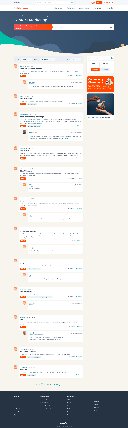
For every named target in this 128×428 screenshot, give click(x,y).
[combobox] (55, 2)
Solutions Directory (18, 411)
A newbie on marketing (34, 126)
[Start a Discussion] (93, 2)
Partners (69, 414)
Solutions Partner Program (46, 405)
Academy (16, 405)
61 (54, 384)
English (16, 2)
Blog (15, 414)
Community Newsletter (46, 408)
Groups (96, 404)
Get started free (108, 2)
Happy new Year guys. (28, 351)
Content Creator (32, 104)
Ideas (95, 410)
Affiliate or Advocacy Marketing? (32, 117)
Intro (22, 201)
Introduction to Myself (28, 231)
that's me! (23, 370)
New (21, 319)
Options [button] (105, 69)
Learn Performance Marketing (31, 68)
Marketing (69, 402)
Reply (23, 76)
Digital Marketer (26, 291)
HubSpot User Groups (45, 402)
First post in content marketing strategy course (39, 297)
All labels (24, 59)
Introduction (24, 151)
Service (69, 405)
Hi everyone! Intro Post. (33, 269)
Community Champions (46, 399)
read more (39, 123)
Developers (70, 411)
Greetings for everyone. (34, 357)
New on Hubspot (26, 98)
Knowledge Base (18, 408)
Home (15, 399)
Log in (99, 2)
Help (15, 402)
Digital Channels (26, 171)
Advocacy (96, 407)
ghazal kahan (31, 375)
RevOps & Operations (72, 408)
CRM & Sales (70, 399)
